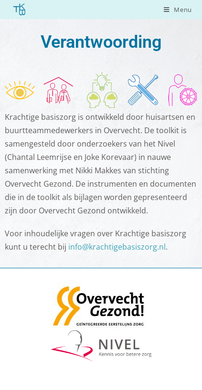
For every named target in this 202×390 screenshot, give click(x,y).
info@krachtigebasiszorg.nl (117, 247)
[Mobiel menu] (178, 9)
